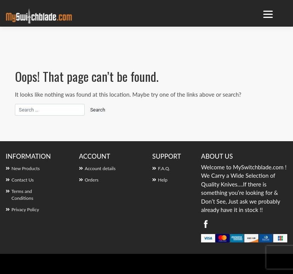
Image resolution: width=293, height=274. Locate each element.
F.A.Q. (164, 168)
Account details (100, 168)
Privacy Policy (25, 209)
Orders (91, 180)
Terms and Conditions (22, 194)
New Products (25, 168)
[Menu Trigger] (268, 14)
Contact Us (22, 180)
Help (162, 180)
